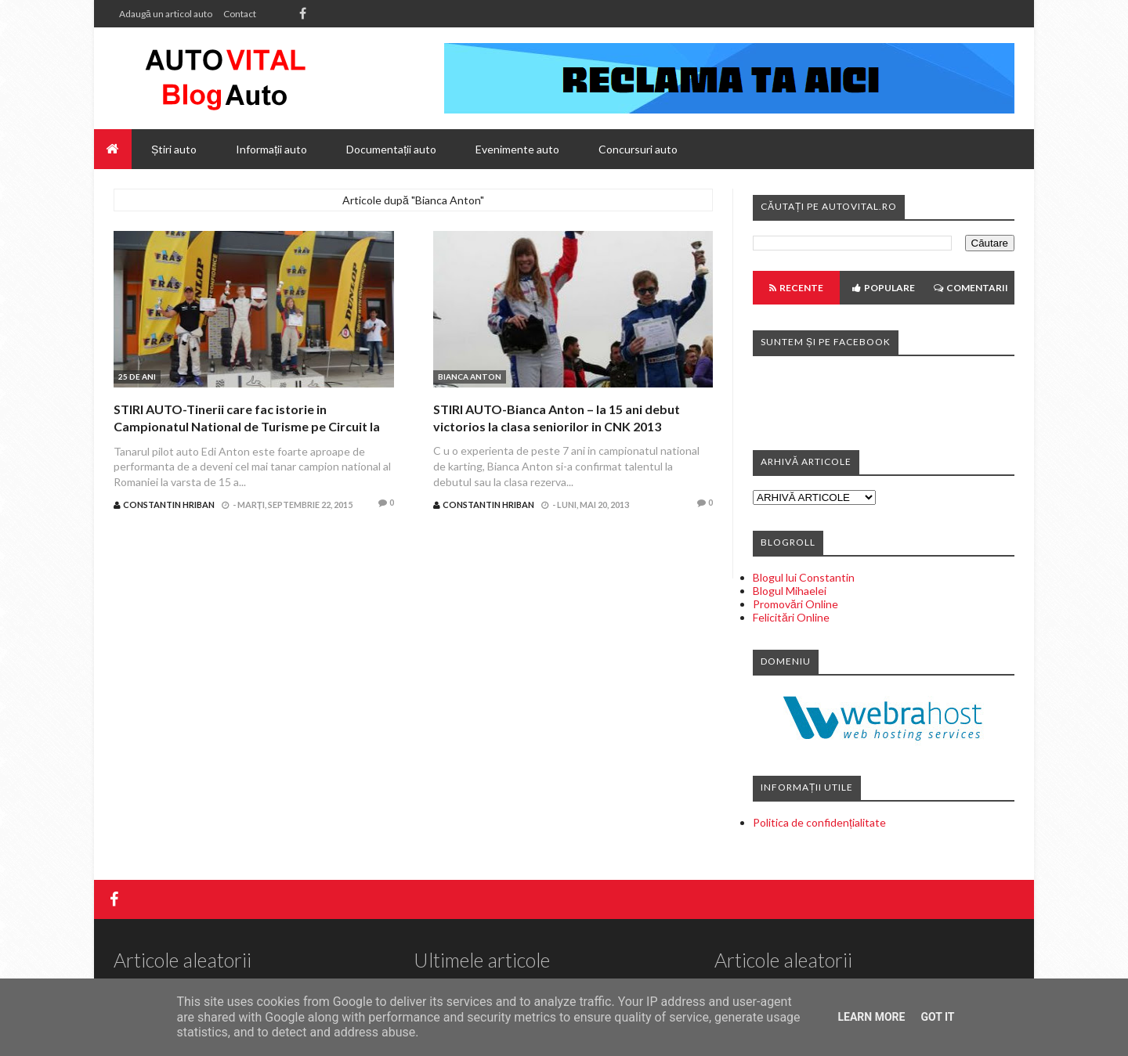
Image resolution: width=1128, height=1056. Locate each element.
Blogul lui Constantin (804, 577)
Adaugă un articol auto (165, 14)
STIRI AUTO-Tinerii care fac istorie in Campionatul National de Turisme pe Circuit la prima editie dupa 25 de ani (247, 427)
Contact (239, 14)
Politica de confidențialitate (819, 822)
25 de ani (137, 376)
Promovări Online (795, 604)
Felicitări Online (791, 617)
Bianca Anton (469, 376)
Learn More (871, 1017)
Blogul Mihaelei (789, 590)
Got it (937, 1017)
